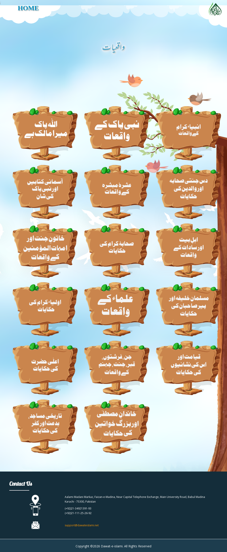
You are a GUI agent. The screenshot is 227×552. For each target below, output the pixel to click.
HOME (28, 8)
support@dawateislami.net (82, 525)
